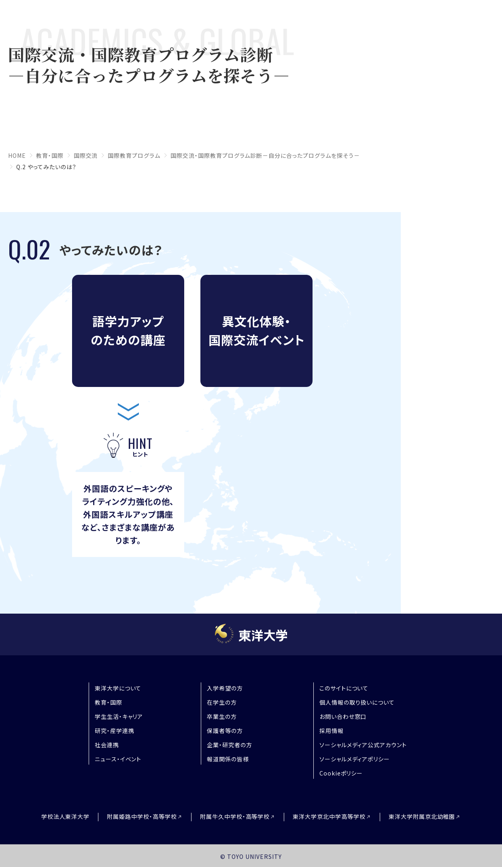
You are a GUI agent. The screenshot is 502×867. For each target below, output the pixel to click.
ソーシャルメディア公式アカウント (363, 745)
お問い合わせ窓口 (343, 716)
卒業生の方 (222, 716)
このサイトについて (344, 688)
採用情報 (331, 731)
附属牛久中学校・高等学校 (235, 816)
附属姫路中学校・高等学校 (142, 816)
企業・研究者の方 (229, 745)
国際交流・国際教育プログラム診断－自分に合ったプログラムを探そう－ (265, 155)
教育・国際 (50, 155)
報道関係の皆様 (228, 759)
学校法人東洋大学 (65, 816)
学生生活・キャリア (119, 716)
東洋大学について (118, 688)
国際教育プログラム (134, 155)
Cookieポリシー (341, 773)
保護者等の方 (225, 731)
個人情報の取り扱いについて (357, 702)
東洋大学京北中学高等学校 (329, 816)
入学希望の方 (225, 688)
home (17, 155)
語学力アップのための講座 (128, 330)
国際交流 (86, 155)
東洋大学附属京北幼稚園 (422, 816)
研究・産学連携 (114, 731)
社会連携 (107, 745)
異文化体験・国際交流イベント (256, 330)
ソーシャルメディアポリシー (354, 759)
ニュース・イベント (118, 759)
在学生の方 (222, 702)
